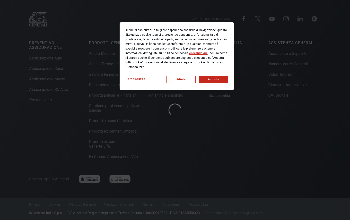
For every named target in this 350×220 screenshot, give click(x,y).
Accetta (213, 79)
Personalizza (135, 79)
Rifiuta (181, 79)
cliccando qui (198, 53)
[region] (177, 56)
